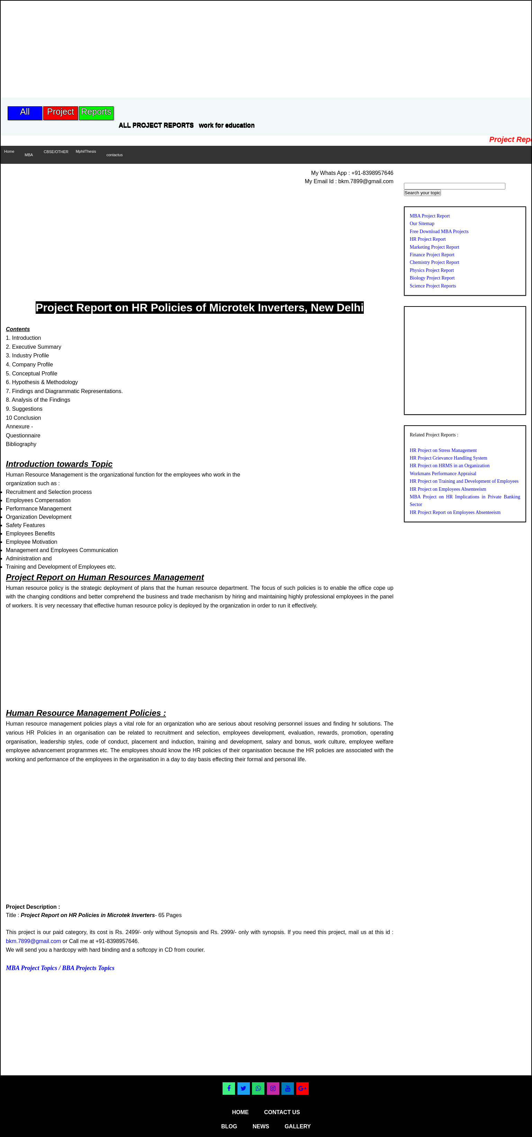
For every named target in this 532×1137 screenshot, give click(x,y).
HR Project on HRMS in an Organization (450, 465)
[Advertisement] (127, 49)
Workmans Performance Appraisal (443, 473)
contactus (114, 155)
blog (229, 1126)
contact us (282, 1112)
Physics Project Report (432, 270)
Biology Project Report (432, 278)
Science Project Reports (433, 285)
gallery (298, 1126)
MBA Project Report (430, 216)
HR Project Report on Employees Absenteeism (455, 512)
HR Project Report (428, 239)
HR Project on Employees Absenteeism (448, 489)
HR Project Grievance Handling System (448, 458)
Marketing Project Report (434, 247)
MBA (29, 155)
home (240, 1112)
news (261, 1126)
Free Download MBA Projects (439, 231)
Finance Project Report (432, 254)
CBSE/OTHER (56, 152)
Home (9, 151)
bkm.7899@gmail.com (33, 941)
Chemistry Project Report (434, 262)
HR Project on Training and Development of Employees (464, 481)
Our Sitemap (422, 223)
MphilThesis (86, 151)
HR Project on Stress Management (443, 450)
